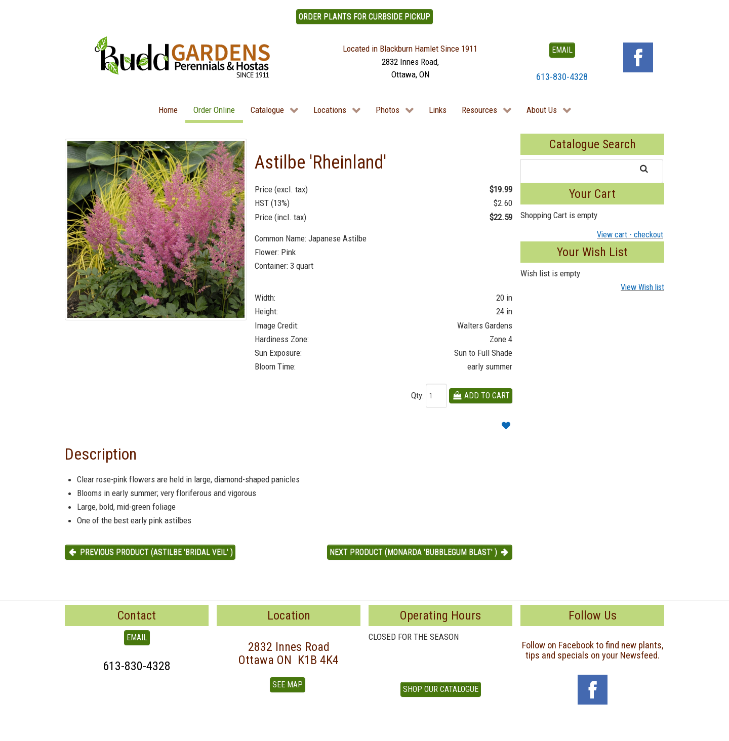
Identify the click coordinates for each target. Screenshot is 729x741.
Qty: (417, 395)
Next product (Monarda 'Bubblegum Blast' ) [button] (420, 552)
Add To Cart (481, 395)
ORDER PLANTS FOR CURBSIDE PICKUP (364, 16)
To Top (76, 729)
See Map (287, 684)
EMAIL (562, 50)
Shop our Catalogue (440, 689)
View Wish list (642, 287)
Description (101, 454)
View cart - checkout (630, 234)
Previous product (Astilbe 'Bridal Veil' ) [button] (150, 552)
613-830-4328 (562, 76)
